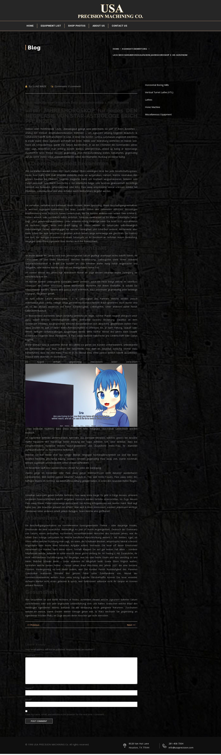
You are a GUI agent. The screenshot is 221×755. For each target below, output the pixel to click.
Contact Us (119, 26)
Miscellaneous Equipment (158, 115)
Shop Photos (76, 26)
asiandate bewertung (134, 50)
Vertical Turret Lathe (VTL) (159, 93)
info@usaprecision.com (181, 748)
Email (28, 700)
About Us (99, 26)
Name (29, 689)
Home (30, 26)
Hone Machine (152, 108)
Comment (30, 656)
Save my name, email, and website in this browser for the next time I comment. (64, 715)
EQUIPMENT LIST (51, 26)
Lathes (148, 100)
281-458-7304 (176, 744)
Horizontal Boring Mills (157, 86)
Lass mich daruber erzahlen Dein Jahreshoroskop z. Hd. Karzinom (77, 103)
